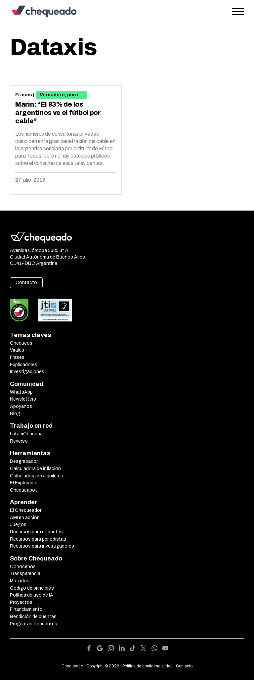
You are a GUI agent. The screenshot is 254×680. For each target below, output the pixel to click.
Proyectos (21, 602)
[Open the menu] (238, 12)
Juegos (18, 524)
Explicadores (23, 364)
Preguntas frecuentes (33, 623)
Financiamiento (26, 609)
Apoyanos (21, 406)
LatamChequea (26, 433)
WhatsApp (21, 392)
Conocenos (23, 566)
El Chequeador (25, 510)
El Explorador (24, 482)
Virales (17, 350)
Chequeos (21, 343)
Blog (15, 413)
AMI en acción (25, 517)
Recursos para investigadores (42, 546)
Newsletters (23, 399)
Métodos (19, 580)
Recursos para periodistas (38, 539)
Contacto (26, 282)
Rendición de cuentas (33, 616)
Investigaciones (27, 371)
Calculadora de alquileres (36, 475)
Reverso (19, 441)
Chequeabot (23, 490)
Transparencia (25, 573)
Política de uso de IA (31, 595)
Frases (23, 94)
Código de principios (32, 588)
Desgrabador (24, 461)
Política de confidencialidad (147, 666)
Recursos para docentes (36, 531)
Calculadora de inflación (35, 468)
